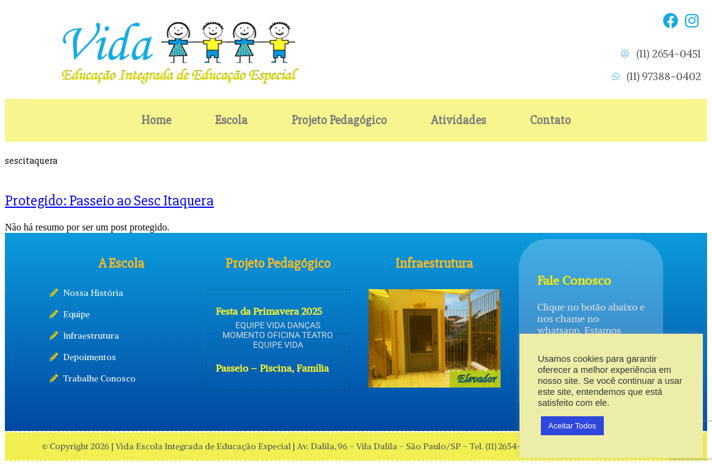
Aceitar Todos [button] (572, 425)
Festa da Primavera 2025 (269, 311)
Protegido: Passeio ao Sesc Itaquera (109, 201)
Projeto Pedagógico (339, 120)
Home (156, 120)
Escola (231, 120)
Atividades (458, 120)
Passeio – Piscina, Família (272, 368)
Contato (550, 120)
